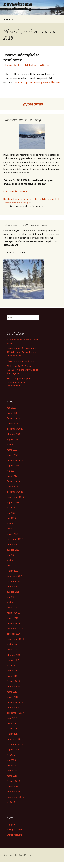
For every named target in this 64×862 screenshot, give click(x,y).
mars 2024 (12, 476)
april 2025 (12, 444)
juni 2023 (11, 512)
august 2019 (13, 660)
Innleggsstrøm (14, 829)
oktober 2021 (13, 586)
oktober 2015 (13, 791)
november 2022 (15, 539)
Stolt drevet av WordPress (17, 855)
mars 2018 (12, 691)
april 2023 (12, 523)
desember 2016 (15, 739)
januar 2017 (12, 733)
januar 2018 (12, 696)
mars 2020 (12, 649)
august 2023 (13, 502)
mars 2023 (12, 528)
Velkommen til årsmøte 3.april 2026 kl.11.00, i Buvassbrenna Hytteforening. (22, 352)
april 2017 (12, 717)
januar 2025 (12, 455)
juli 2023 (11, 507)
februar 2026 (13, 418)
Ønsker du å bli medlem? (16, 191)
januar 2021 (12, 618)
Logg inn (11, 824)
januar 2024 (12, 486)
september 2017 (15, 712)
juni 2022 (11, 554)
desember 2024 (15, 460)
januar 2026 (12, 423)
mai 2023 (11, 518)
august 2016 (13, 749)
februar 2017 (13, 728)
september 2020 (15, 639)
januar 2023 (12, 533)
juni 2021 (11, 597)
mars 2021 (12, 607)
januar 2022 (12, 570)
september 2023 (15, 497)
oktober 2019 (13, 654)
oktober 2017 (13, 707)
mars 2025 (12, 449)
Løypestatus (32, 104)
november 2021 (15, 581)
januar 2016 (12, 786)
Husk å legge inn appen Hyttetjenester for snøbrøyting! (18, 382)
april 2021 (12, 602)
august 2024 (13, 465)
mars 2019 (12, 675)
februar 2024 (13, 481)
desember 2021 (15, 575)
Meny (6, 19)
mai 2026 (11, 407)
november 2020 (15, 628)
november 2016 (15, 744)
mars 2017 (12, 723)
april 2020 (12, 644)
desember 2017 (15, 702)
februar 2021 (13, 612)
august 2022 (13, 549)
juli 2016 (11, 754)
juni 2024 (11, 470)
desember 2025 (15, 428)
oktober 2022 (13, 544)
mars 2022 (12, 565)
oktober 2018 (13, 686)
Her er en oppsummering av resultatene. (37, 82)
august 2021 (13, 591)
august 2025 (13, 439)
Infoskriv (31, 65)
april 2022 (12, 560)
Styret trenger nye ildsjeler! (21, 360)
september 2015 (15, 796)
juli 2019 (11, 665)
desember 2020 (15, 623)
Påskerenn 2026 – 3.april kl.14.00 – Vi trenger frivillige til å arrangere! (22, 370)
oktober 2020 (13, 633)
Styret (45, 65)
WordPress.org (14, 834)
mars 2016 (12, 775)
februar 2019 (13, 681)
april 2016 (12, 770)
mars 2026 (12, 412)
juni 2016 (11, 760)
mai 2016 (11, 765)
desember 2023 (15, 491)
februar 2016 (13, 781)
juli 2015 (11, 802)
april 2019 (12, 670)
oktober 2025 (13, 433)
